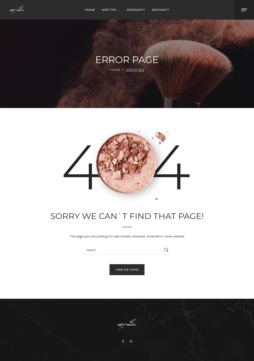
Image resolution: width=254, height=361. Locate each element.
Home (115, 70)
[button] (127, 269)
